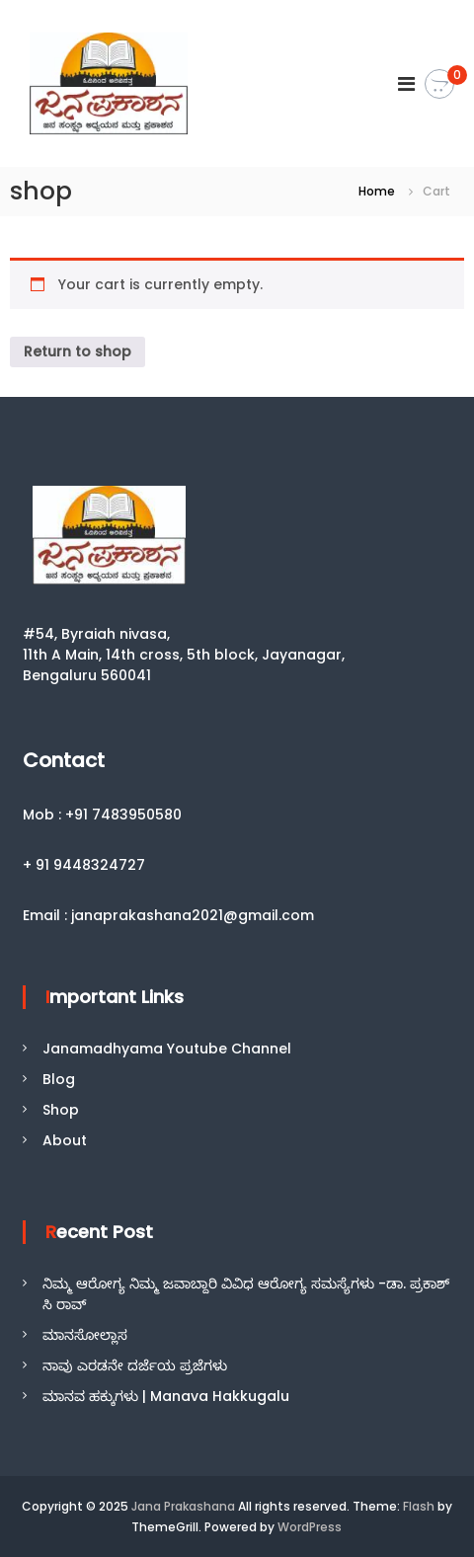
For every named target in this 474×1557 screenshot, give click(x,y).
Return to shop (77, 351)
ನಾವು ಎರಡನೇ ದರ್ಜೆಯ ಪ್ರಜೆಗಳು (134, 1365)
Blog (58, 1079)
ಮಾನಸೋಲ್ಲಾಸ (84, 1335)
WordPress (309, 1526)
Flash (418, 1506)
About (64, 1140)
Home (376, 191)
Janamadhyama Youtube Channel (166, 1048)
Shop (60, 1110)
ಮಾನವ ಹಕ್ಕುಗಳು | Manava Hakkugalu (165, 1396)
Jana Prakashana (183, 1506)
